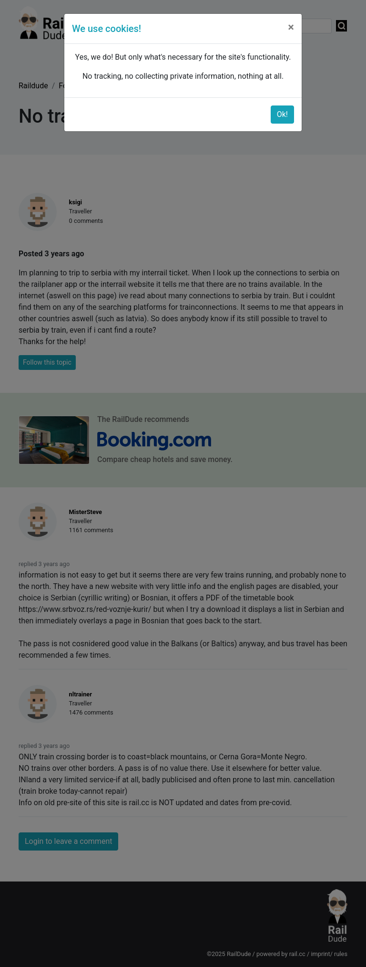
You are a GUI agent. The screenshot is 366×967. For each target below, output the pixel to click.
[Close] (291, 27)
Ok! (282, 114)
